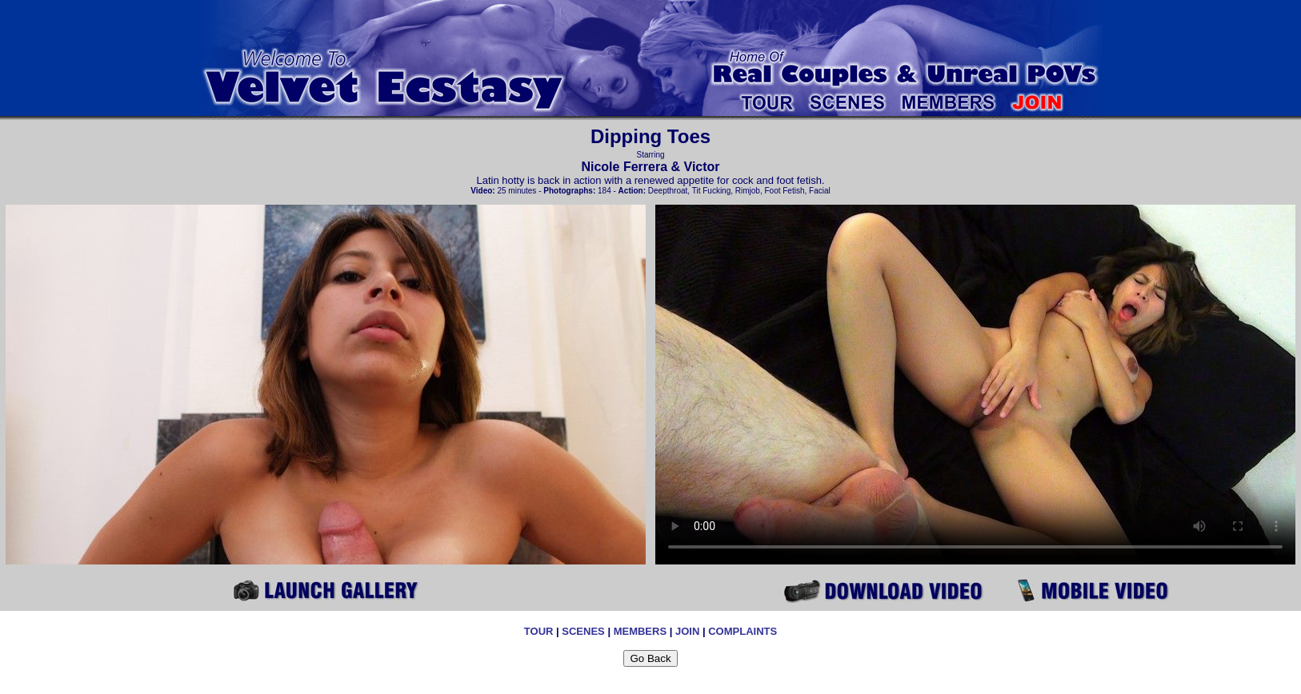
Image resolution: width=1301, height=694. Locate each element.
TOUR (539, 631)
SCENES (583, 631)
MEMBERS (640, 631)
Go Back (650, 658)
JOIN (687, 631)
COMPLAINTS (742, 631)
